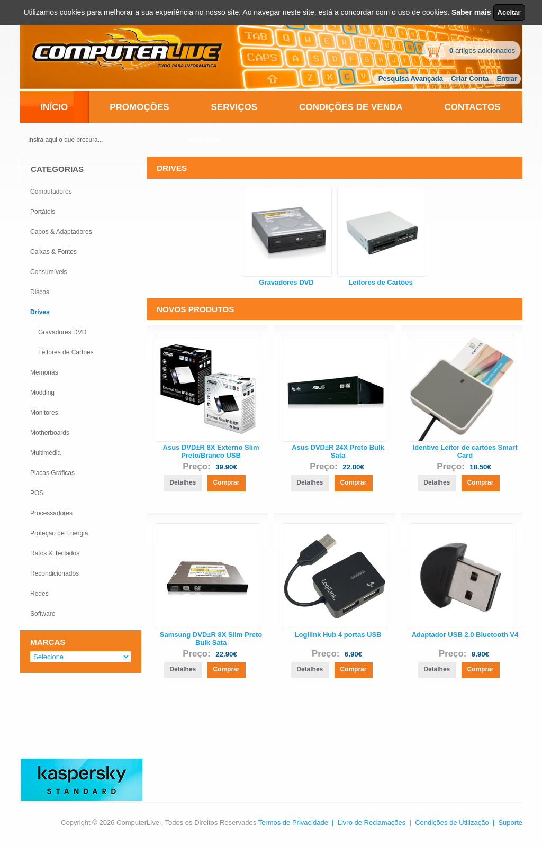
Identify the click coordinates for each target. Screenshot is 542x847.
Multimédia (45, 453)
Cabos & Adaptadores (61, 231)
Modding (42, 392)
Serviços (234, 107)
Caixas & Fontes (53, 252)
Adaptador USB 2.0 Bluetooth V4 (465, 635)
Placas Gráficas (52, 473)
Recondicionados (54, 573)
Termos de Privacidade (293, 822)
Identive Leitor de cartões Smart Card (465, 451)
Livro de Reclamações (372, 822)
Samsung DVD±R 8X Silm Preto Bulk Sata (211, 638)
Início (54, 107)
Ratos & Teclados (54, 553)
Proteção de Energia (59, 533)
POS (36, 493)
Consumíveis (48, 272)
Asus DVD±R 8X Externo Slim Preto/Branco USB (211, 451)
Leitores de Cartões (380, 282)
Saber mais (471, 12)
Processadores (51, 513)
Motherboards (49, 432)
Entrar (506, 79)
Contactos (472, 107)
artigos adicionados (482, 50)
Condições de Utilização (452, 822)
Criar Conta (470, 79)
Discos (39, 292)
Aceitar (509, 12)
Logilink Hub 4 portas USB (338, 635)
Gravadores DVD (286, 282)
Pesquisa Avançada (410, 79)
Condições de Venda (351, 107)
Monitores (44, 412)
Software (42, 613)
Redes (39, 593)
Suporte (510, 822)
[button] (182, 483)
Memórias (44, 372)
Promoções (139, 107)
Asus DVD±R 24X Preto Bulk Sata (338, 451)
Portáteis (42, 211)
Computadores (51, 191)
